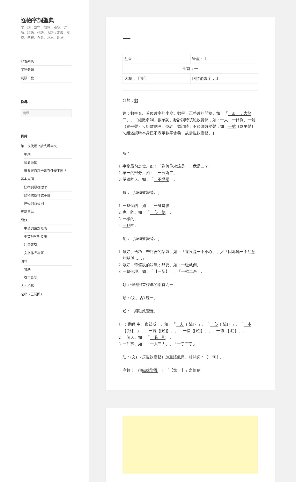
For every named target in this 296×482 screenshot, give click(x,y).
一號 (251, 120)
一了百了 (185, 344)
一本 (247, 324)
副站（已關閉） (32, 294)
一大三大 (157, 344)
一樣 (126, 219)
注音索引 (30, 244)
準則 (27, 154)
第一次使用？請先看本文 (39, 146)
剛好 (126, 252)
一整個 (128, 205)
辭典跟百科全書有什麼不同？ (45, 170)
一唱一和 (157, 337)
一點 (126, 225)
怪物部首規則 (34, 203)
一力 (180, 324)
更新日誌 (27, 212)
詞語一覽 (27, 78)
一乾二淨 (189, 271)
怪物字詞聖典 (37, 20)
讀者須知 (30, 162)
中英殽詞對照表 (35, 236)
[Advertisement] (190, 445)
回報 (24, 261)
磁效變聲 (200, 120)
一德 (220, 331)
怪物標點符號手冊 (37, 195)
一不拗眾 (161, 179)
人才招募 (27, 286)
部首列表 (27, 61)
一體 (186, 331)
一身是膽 (161, 205)
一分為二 (165, 173)
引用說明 (30, 277)
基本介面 (27, 179)
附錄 (24, 220)
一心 (214, 324)
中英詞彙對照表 (35, 228)
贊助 (27, 269)
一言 (152, 331)
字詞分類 (27, 69)
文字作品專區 (34, 253)
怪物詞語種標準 (35, 187)
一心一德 (157, 212)
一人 (224, 120)
